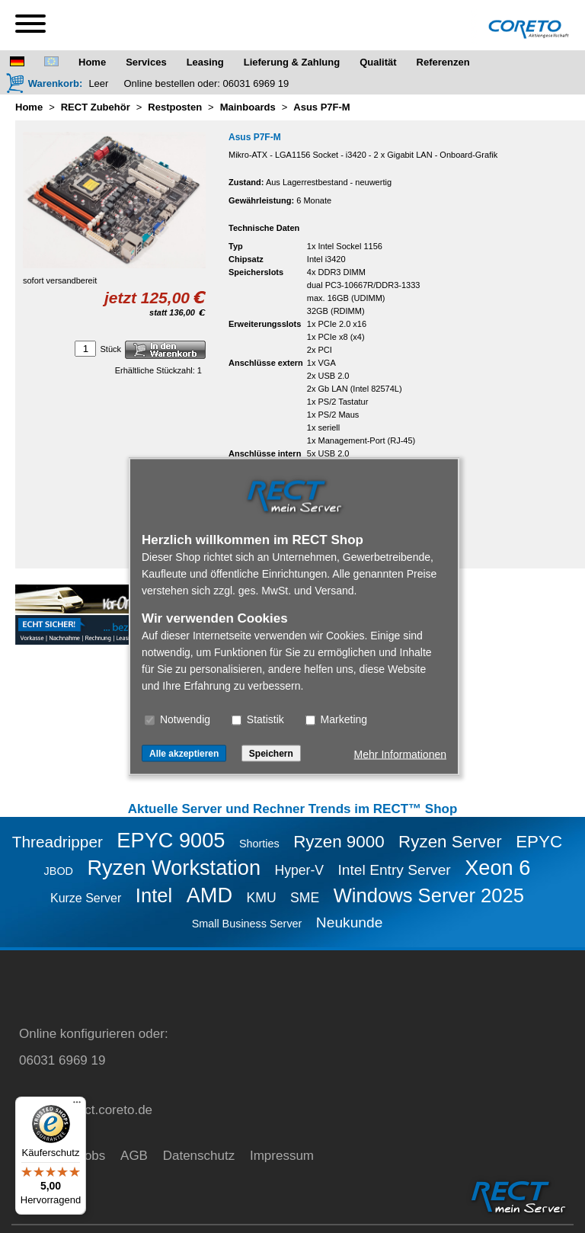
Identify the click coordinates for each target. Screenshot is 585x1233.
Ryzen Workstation (174, 867)
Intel (154, 895)
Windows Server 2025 (429, 895)
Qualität (378, 62)
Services (146, 62)
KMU (262, 897)
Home (92, 62)
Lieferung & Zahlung (292, 62)
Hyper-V (299, 870)
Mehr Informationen (400, 754)
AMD (209, 895)
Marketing (336, 719)
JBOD (58, 871)
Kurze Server (85, 898)
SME (304, 897)
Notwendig (177, 719)
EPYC (539, 841)
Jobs (91, 1155)
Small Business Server (247, 924)
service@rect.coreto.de (85, 1110)
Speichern (271, 753)
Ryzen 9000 (339, 841)
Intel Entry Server (394, 870)
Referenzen (443, 62)
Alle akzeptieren (184, 753)
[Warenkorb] (44, 83)
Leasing (205, 62)
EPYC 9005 (171, 840)
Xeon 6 (497, 867)
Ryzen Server (450, 841)
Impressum (282, 1155)
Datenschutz (199, 1155)
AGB (134, 1155)
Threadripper (57, 841)
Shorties (259, 843)
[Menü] (77, 1106)
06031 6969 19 (256, 83)
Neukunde (349, 922)
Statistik (258, 719)
